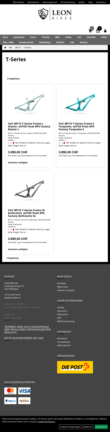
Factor (33, 37)
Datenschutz (62, 314)
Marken (84, 42)
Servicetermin (33, 2)
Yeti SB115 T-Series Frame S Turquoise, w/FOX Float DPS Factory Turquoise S (76, 126)
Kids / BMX (8, 42)
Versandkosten (63, 342)
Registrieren (62, 286)
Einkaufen (101, 2)
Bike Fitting (18, 2)
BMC (57, 37)
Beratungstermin (50, 2)
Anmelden (61, 283)
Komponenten (26, 42)
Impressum (62, 310)
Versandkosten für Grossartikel (33, 155)
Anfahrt (81, 2)
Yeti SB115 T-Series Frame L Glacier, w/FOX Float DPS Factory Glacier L (29, 126)
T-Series (27, 47)
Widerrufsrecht (63, 345)
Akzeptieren (101, 426)
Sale (72, 42)
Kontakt (60, 307)
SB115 (18, 47)
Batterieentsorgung (66, 321)
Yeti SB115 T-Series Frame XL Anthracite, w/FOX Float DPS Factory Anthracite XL (26, 213)
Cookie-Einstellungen (70, 426)
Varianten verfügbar (18, 162)
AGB (59, 317)
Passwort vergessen (66, 290)
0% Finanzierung (68, 2)
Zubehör (60, 42)
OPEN (104, 37)
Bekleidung (44, 42)
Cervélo (46, 37)
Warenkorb (62, 338)
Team (90, 2)
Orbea (68, 37)
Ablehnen (88, 426)
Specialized (18, 37)
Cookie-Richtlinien (46, 421)
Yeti (79, 37)
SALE (5, 37)
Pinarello (91, 37)
